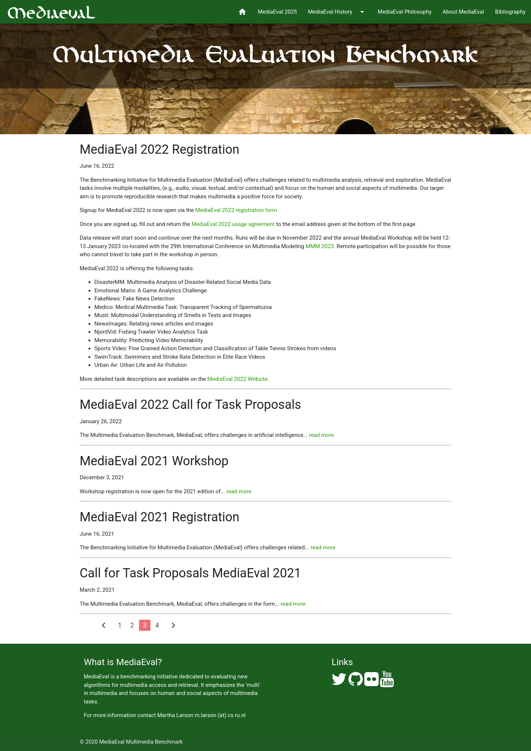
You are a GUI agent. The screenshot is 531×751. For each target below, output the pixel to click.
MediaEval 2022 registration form (236, 210)
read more (321, 435)
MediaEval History (337, 12)
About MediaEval (463, 11)
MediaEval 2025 (277, 11)
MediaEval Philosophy (404, 11)
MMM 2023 (319, 246)
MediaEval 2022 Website (237, 379)
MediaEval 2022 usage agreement (233, 224)
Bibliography (510, 11)
